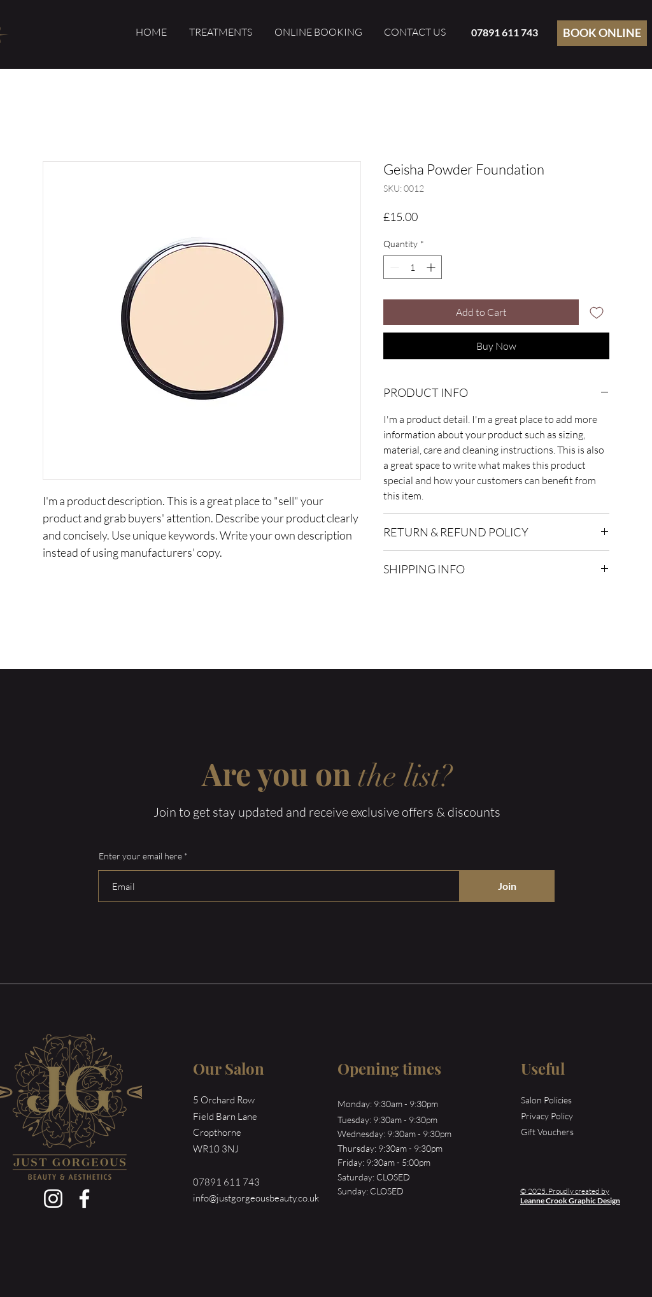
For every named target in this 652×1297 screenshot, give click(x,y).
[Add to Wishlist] (596, 312)
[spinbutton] (412, 267)
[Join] (507, 886)
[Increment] (432, 267)
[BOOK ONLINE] (602, 33)
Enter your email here (140, 856)
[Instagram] (53, 1198)
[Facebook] (84, 1198)
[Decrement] (393, 267)
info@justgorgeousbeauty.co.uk (256, 1198)
